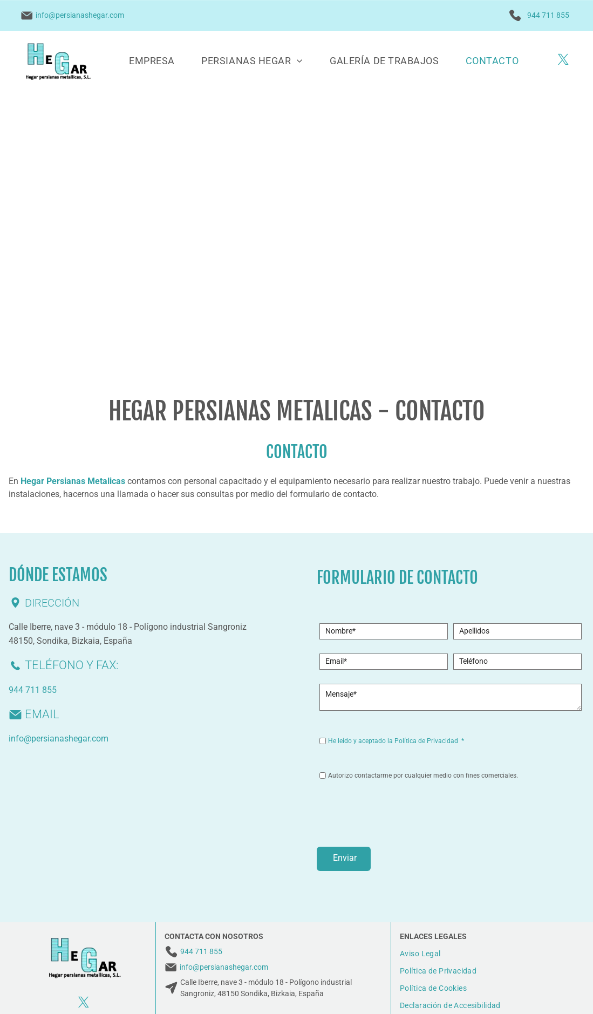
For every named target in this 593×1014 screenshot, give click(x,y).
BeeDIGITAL (552, 992)
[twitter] (563, 60)
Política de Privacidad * (429, 741)
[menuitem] (152, 61)
